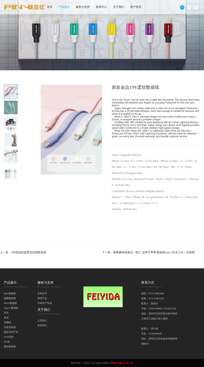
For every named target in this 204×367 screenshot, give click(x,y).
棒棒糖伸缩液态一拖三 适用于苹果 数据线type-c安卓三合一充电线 (154, 252)
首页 (50, 6)
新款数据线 (10, 346)
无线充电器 (10, 327)
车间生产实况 (44, 303)
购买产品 (42, 298)
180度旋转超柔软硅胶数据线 (28, 252)
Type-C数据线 (11, 308)
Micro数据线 (10, 303)
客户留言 (135, 6)
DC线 (7, 341)
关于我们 (118, 6)
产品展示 (64, 6)
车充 (6, 312)
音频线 (7, 322)
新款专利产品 (11, 332)
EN (189, 7)
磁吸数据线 (10, 298)
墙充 (6, 317)
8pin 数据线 (10, 293)
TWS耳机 (9, 336)
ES (196, 7)
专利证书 (42, 293)
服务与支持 (83, 6)
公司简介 (42, 320)
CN (182, 7)
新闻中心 (101, 6)
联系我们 (42, 325)
